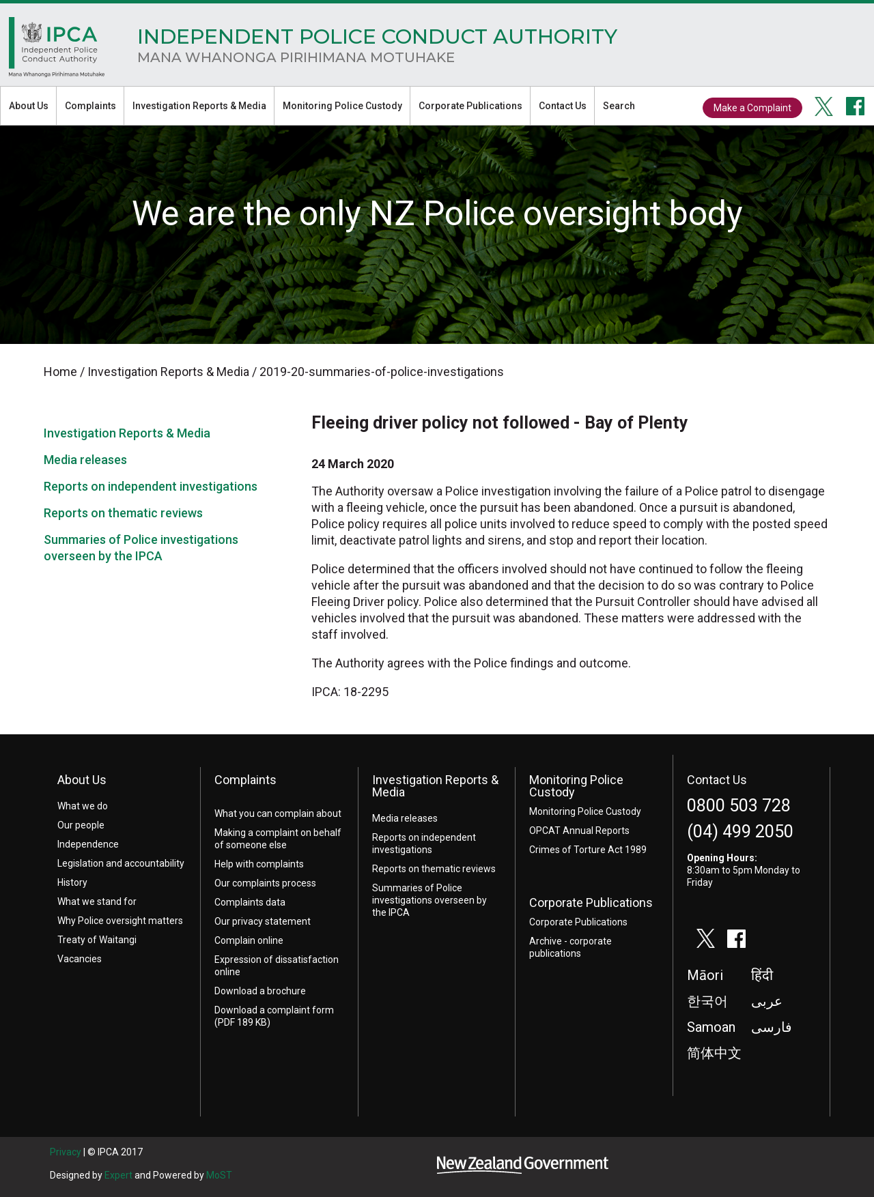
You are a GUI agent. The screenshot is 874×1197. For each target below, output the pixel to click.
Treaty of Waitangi (97, 939)
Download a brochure (260, 990)
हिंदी (762, 975)
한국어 (707, 1001)
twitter (824, 106)
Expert (118, 1175)
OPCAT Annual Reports (579, 830)
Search (619, 105)
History (72, 882)
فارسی (771, 1027)
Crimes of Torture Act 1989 (588, 849)
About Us (28, 105)
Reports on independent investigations (150, 486)
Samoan (711, 1027)
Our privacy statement (262, 921)
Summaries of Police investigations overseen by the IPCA (429, 900)
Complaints (90, 105)
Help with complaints (259, 864)
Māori (705, 975)
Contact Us (563, 105)
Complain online (248, 940)
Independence (88, 844)
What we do (82, 806)
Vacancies (79, 958)
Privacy (65, 1151)
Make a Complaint (752, 107)
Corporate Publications (470, 105)
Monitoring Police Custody (342, 105)
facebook (855, 106)
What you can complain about (277, 813)
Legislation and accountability (120, 863)
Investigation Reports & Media (199, 105)
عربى (767, 1001)
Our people (80, 825)
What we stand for (97, 901)
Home (56, 50)
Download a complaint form (274, 1010)
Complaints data (249, 902)
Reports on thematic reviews (123, 513)
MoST (219, 1175)
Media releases (85, 459)
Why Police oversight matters (120, 920)
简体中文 (714, 1053)
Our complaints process (265, 883)
